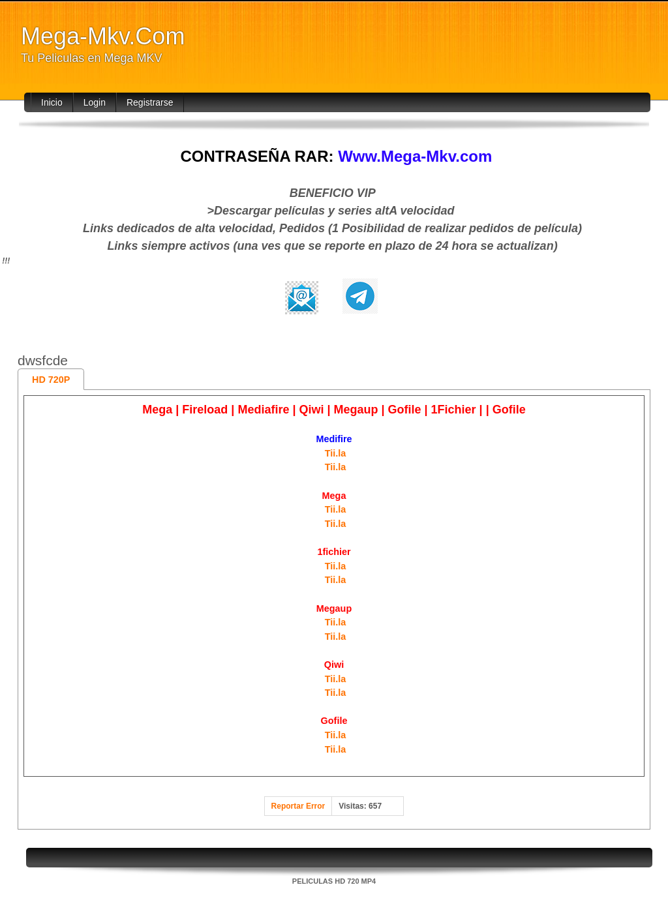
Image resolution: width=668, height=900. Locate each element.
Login (95, 102)
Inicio (52, 102)
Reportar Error (298, 806)
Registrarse (150, 102)
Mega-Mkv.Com (103, 36)
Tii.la (335, 453)
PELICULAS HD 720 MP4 (334, 881)
